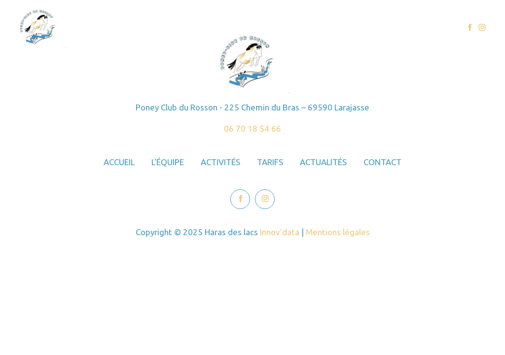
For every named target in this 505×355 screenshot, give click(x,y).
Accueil (189, 28)
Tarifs (327, 28)
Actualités (374, 28)
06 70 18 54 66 (252, 128)
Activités (283, 28)
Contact (424, 28)
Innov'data (279, 232)
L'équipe (234, 28)
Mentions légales (338, 232)
